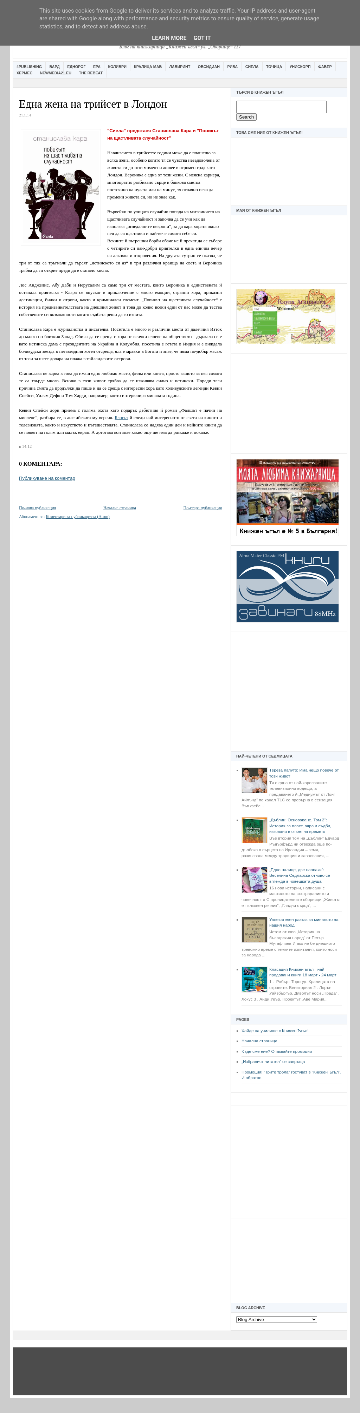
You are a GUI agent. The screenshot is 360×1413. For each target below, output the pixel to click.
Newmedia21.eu (55, 73)
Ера (97, 67)
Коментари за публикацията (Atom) (78, 516)
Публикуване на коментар (47, 478)
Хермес (24, 73)
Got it (202, 38)
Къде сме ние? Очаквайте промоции (277, 1051)
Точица (274, 67)
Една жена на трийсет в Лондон (93, 104)
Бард (55, 67)
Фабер (325, 67)
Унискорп (300, 67)
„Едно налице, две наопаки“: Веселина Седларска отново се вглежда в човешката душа (299, 875)
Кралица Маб (148, 67)
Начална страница (259, 1040)
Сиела (252, 67)
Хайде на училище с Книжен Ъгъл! (275, 1030)
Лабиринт (180, 67)
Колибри (117, 67)
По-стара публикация (203, 507)
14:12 (27, 446)
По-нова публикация (37, 507)
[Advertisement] (289, 402)
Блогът (121, 417)
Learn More (169, 38)
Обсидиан (209, 67)
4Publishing (29, 67)
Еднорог (76, 67)
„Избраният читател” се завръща (273, 1061)
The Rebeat (91, 73)
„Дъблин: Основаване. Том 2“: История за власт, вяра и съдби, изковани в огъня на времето (300, 825)
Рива (232, 67)
